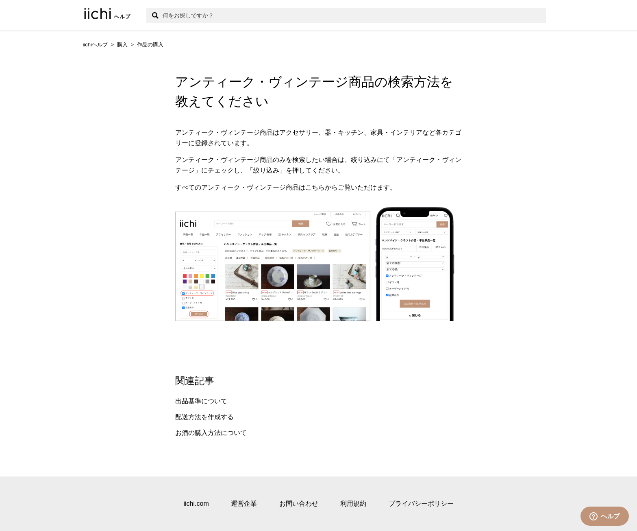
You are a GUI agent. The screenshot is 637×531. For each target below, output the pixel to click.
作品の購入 (150, 45)
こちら (315, 187)
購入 (122, 45)
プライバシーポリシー (421, 503)
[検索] (346, 15)
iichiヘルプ (95, 45)
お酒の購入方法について (211, 432)
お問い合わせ (298, 503)
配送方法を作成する (204, 416)
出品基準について (201, 401)
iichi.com (196, 503)
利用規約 (353, 503)
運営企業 (244, 503)
